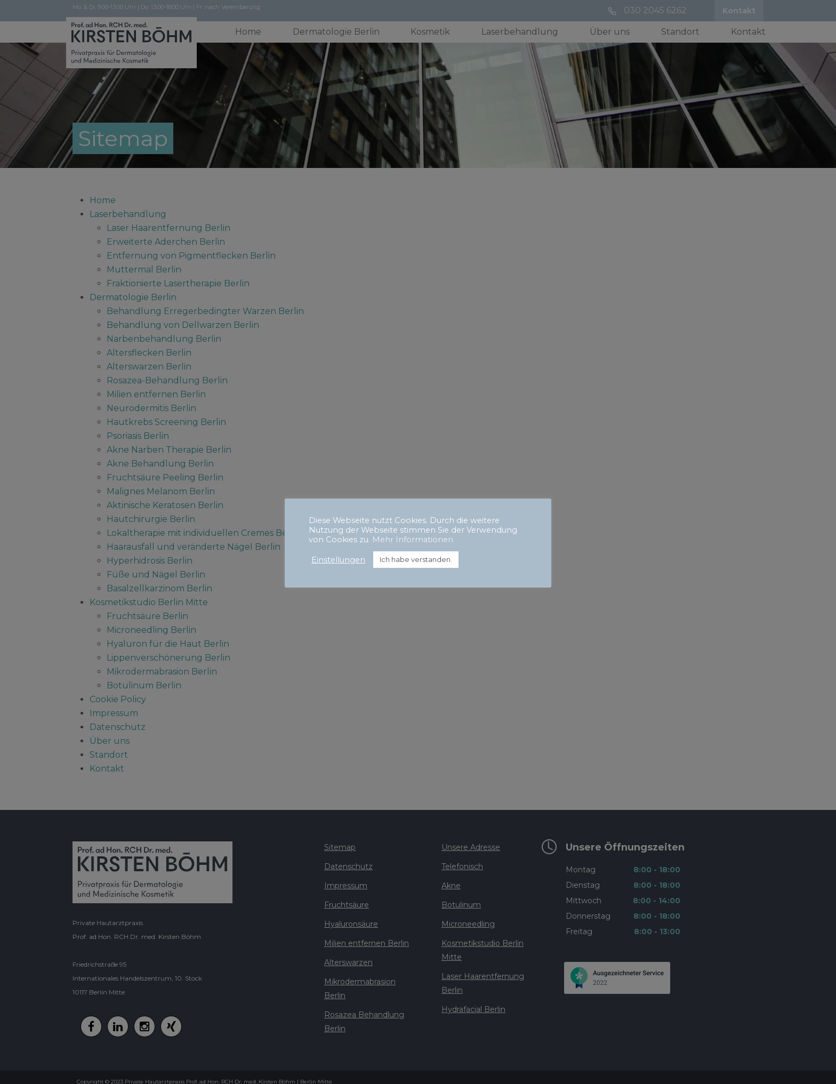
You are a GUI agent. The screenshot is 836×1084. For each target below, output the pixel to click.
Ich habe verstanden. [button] (416, 559)
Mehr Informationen (412, 539)
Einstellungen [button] (338, 560)
